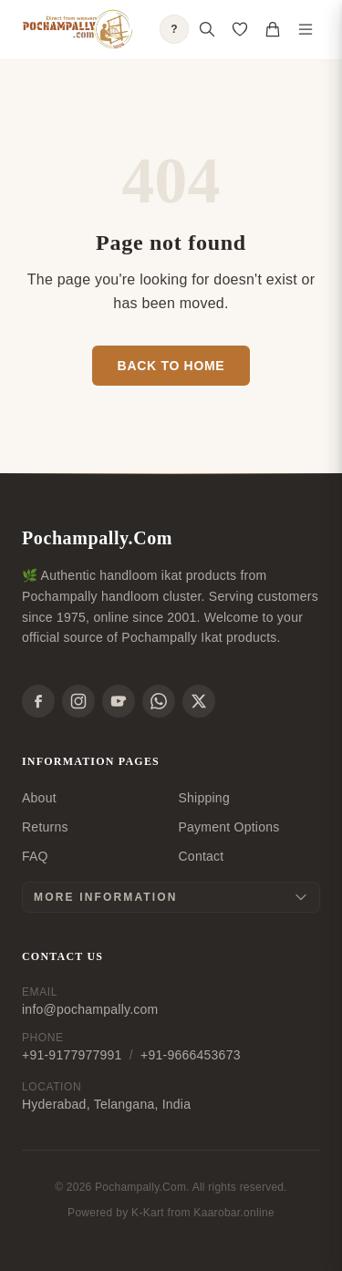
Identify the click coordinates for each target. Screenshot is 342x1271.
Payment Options (229, 827)
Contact (201, 856)
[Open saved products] (239, 29)
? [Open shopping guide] (174, 29)
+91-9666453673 (190, 1055)
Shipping (204, 797)
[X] (198, 701)
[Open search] (207, 29)
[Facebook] (38, 701)
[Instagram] (78, 701)
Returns (45, 827)
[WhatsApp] (158, 701)
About (39, 797)
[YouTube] (118, 701)
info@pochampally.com (90, 1009)
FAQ (35, 856)
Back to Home (171, 365)
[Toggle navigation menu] (305, 29)
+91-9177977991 (72, 1055)
